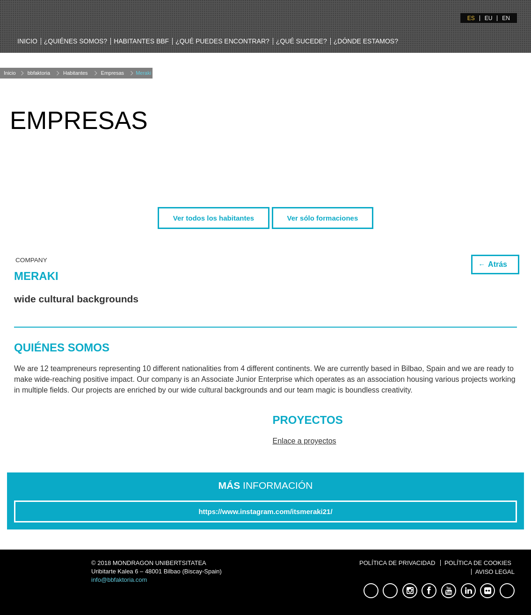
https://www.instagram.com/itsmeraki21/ (265, 511)
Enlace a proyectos (304, 441)
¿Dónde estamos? (366, 41)
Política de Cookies (477, 563)
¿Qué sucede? (301, 41)
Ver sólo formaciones (322, 218)
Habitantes (75, 73)
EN (506, 18)
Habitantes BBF (141, 41)
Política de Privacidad (397, 563)
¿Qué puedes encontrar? (222, 41)
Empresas (112, 73)
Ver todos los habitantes (213, 218)
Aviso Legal (495, 572)
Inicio (27, 41)
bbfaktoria (39, 73)
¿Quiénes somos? (75, 41)
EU (489, 18)
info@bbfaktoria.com (119, 579)
